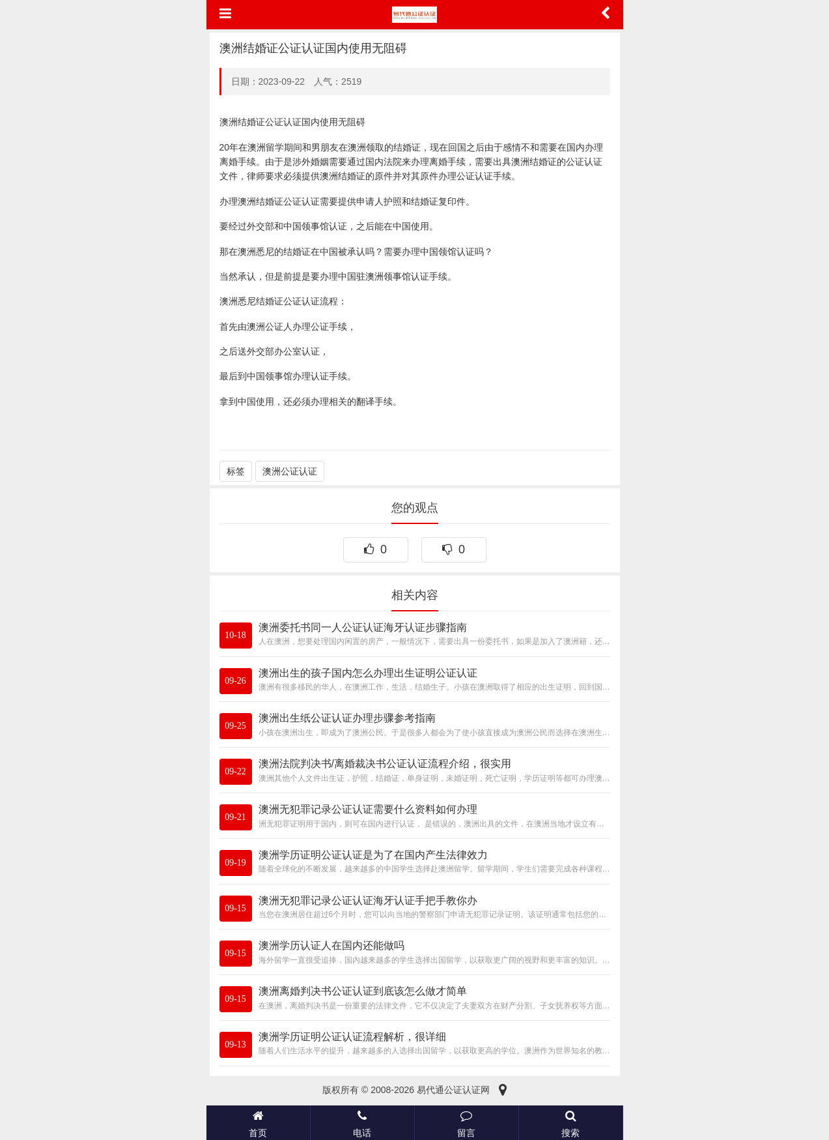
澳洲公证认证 (289, 471)
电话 (362, 1122)
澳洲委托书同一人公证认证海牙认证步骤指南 (363, 627)
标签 (236, 471)
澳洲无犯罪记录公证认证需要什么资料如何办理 (368, 809)
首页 (258, 1122)
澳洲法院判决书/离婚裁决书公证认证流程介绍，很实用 (385, 763)
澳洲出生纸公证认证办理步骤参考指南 (347, 717)
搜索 (571, 1122)
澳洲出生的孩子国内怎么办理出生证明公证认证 (368, 673)
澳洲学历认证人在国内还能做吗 (331, 945)
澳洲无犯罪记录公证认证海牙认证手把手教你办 (368, 900)
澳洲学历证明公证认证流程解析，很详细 (352, 1036)
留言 (466, 1122)
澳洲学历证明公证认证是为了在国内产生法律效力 (373, 854)
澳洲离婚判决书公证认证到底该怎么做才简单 (363, 991)
